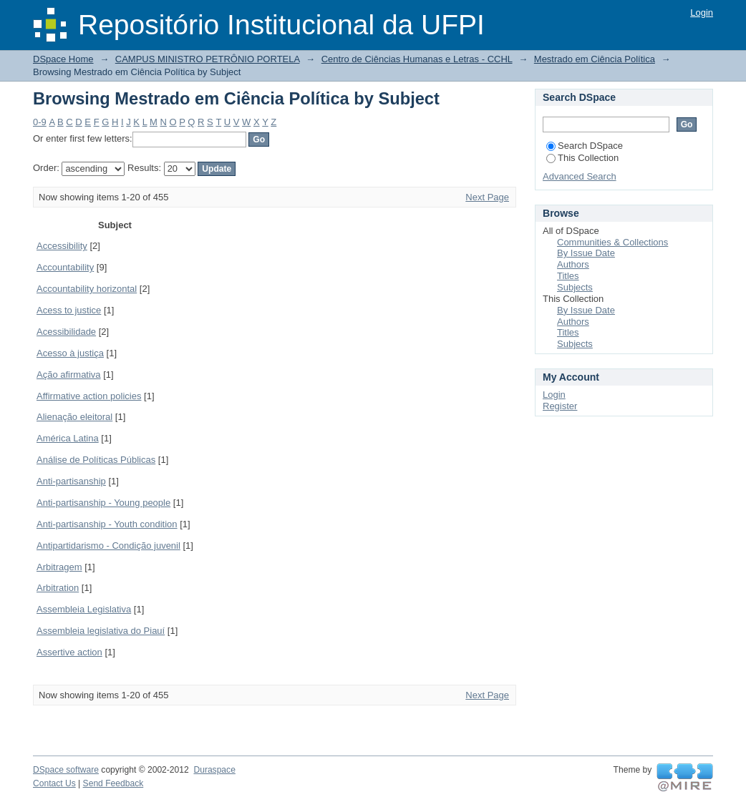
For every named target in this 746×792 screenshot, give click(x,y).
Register (560, 406)
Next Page (487, 197)
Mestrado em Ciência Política (594, 59)
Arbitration (58, 587)
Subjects (575, 287)
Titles (568, 275)
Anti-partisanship (71, 481)
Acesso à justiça (70, 353)
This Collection (582, 157)
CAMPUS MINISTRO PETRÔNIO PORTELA (207, 59)
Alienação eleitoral (74, 416)
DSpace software (66, 770)
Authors (573, 264)
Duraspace (214, 770)
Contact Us (54, 783)
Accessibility (62, 245)
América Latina (68, 438)
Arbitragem (59, 567)
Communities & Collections (612, 242)
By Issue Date (586, 253)
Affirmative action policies (89, 396)
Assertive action (69, 652)
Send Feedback (113, 783)
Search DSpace (584, 145)
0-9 (40, 122)
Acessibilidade (66, 331)
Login (701, 12)
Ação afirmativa (69, 374)
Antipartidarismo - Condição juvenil (108, 545)
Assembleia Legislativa (84, 609)
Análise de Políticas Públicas (96, 459)
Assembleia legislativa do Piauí (101, 630)
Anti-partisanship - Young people (103, 502)
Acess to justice (69, 310)
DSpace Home (63, 59)
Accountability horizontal (87, 288)
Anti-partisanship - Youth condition (107, 524)
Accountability (65, 267)
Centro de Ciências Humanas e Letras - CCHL (417, 59)
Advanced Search (579, 176)
